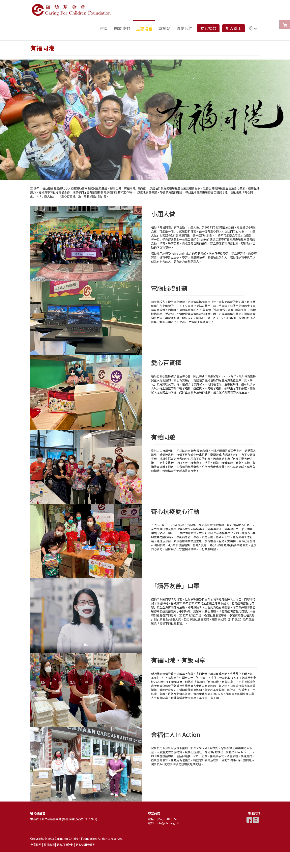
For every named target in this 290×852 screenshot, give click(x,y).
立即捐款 (208, 28)
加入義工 (234, 28)
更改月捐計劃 (65, 845)
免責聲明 (35, 845)
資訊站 (164, 28)
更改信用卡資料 (85, 845)
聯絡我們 (184, 28)
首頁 (104, 28)
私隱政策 (49, 845)
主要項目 (144, 29)
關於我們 (122, 28)
